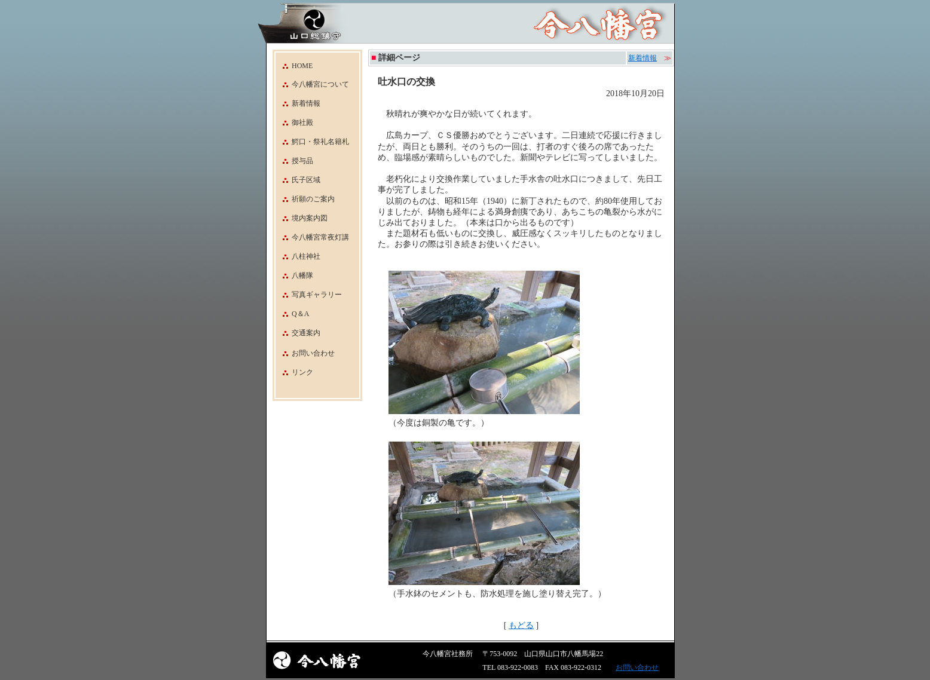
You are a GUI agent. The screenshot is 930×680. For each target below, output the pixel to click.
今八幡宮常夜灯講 (312, 237)
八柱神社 (298, 256)
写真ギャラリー (309, 294)
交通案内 (298, 333)
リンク (302, 372)
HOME (294, 66)
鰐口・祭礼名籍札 (312, 141)
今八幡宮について (312, 84)
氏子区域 (298, 180)
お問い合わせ (313, 353)
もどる (521, 625)
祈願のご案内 (305, 199)
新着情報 (298, 103)
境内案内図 (302, 218)
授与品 (294, 161)
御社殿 (294, 122)
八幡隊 (294, 275)
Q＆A (292, 314)
